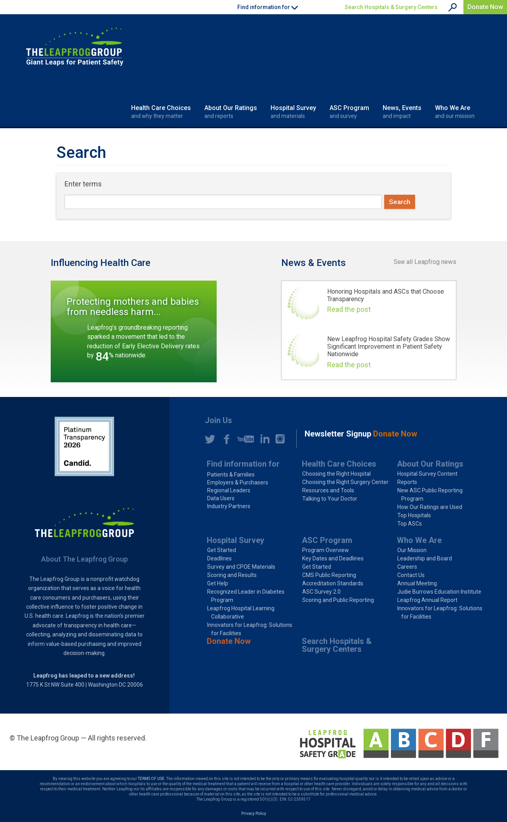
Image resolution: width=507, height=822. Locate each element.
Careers (407, 567)
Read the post (349, 309)
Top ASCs (409, 523)
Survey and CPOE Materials (241, 567)
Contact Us (411, 575)
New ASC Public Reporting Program (430, 494)
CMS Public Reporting (329, 575)
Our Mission (412, 550)
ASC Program (349, 112)
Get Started (221, 550)
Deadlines (219, 558)
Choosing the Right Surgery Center (345, 482)
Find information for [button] (267, 7)
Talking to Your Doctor (329, 498)
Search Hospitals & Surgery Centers (391, 7)
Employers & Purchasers (237, 482)
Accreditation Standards (332, 583)
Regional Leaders (228, 490)
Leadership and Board (424, 558)
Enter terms (83, 184)
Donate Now (485, 7)
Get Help (217, 583)
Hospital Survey (293, 112)
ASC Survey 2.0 (321, 591)
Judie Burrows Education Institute (439, 591)
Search (399, 202)
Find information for (243, 464)
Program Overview (325, 550)
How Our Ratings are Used (429, 507)
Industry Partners (228, 506)
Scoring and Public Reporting (338, 600)
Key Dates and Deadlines (333, 558)
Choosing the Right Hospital (336, 474)
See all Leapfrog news (425, 262)
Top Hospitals (414, 515)
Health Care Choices (161, 112)
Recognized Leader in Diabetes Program (245, 595)
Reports (407, 482)
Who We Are (455, 112)
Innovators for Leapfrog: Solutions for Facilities (249, 629)
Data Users (220, 498)
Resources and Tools (328, 490)
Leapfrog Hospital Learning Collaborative (240, 612)
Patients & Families (231, 474)
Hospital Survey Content (427, 474)
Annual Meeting (417, 583)
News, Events (402, 112)
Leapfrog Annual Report (427, 600)
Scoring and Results (232, 575)
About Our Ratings (230, 112)
